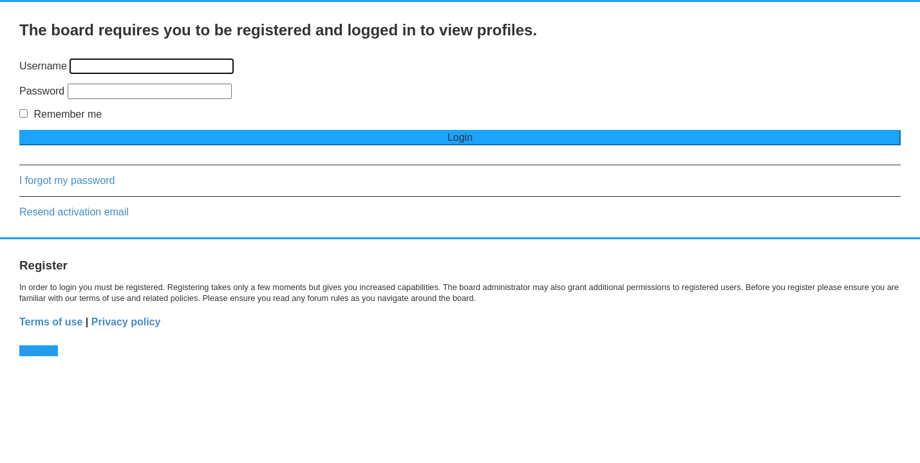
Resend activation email (74, 211)
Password (41, 91)
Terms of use (50, 321)
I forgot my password (67, 180)
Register (38, 350)
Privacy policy (126, 321)
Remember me (60, 114)
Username (43, 65)
